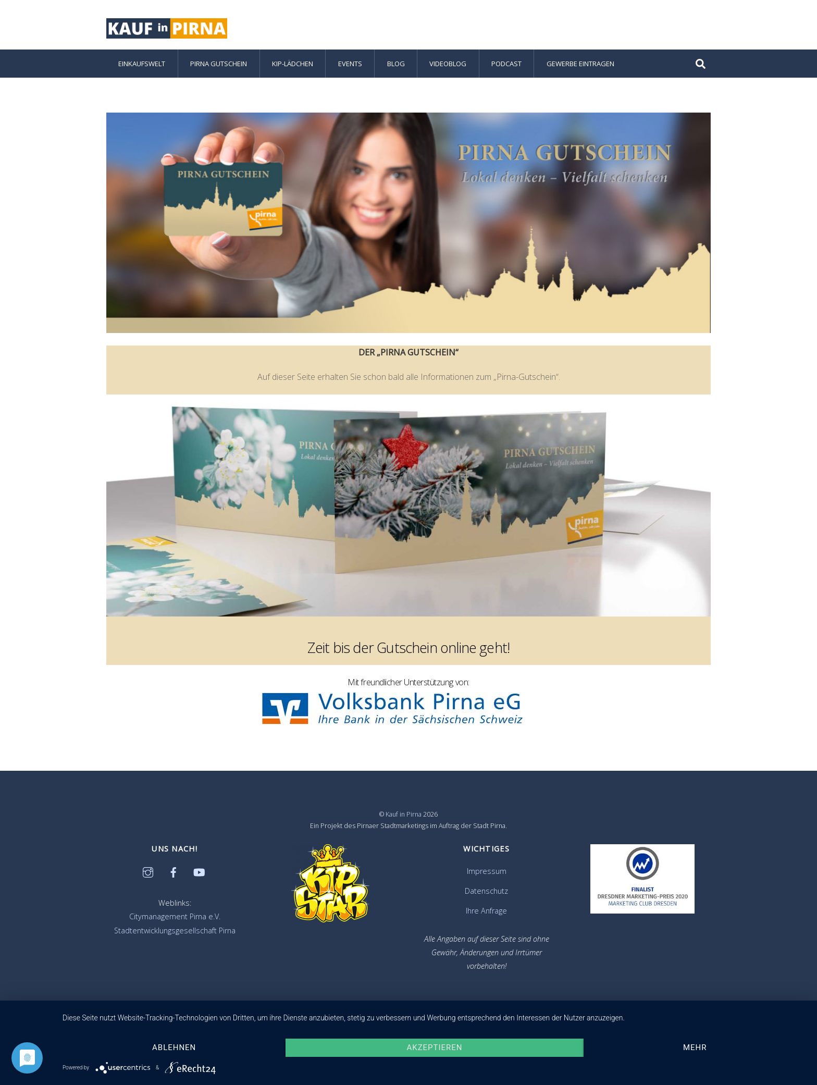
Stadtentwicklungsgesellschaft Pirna (175, 930)
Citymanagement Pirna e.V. (174, 916)
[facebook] (173, 871)
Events (350, 63)
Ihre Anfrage (486, 911)
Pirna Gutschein (218, 63)
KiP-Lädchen (292, 63)
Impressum (486, 871)
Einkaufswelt (141, 63)
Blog (396, 63)
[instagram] (148, 871)
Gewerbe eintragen (580, 63)
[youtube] (199, 871)
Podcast (506, 63)
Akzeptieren (435, 1047)
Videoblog (447, 63)
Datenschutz (486, 891)
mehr (695, 1047)
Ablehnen (174, 1047)
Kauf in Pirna (404, 814)
